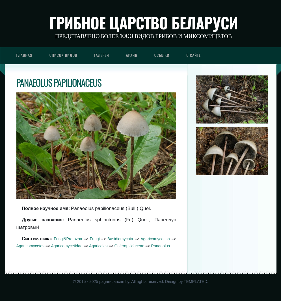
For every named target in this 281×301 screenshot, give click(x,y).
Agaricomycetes (30, 246)
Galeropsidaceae (129, 246)
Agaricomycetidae (66, 246)
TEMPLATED (195, 281)
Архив (131, 55)
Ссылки (162, 55)
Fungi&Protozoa (68, 239)
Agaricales (98, 246)
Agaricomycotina (155, 239)
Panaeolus (160, 246)
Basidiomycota (120, 239)
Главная (24, 55)
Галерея (101, 55)
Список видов (63, 55)
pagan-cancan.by (114, 281)
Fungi (95, 239)
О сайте (193, 55)
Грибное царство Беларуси (143, 22)
